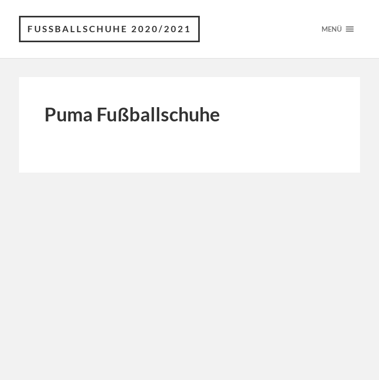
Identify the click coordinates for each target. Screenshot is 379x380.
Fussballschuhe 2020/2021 (109, 28)
